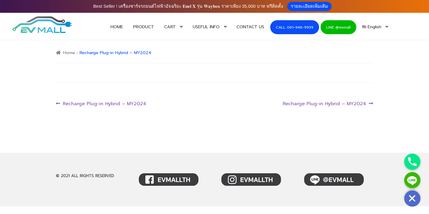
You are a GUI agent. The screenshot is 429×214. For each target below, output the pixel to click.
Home (69, 53)
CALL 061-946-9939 (294, 27)
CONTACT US (250, 26)
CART (170, 26)
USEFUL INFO (206, 26)
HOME (117, 26)
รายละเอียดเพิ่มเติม (309, 6)
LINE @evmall (338, 27)
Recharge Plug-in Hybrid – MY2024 (104, 104)
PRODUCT (143, 26)
